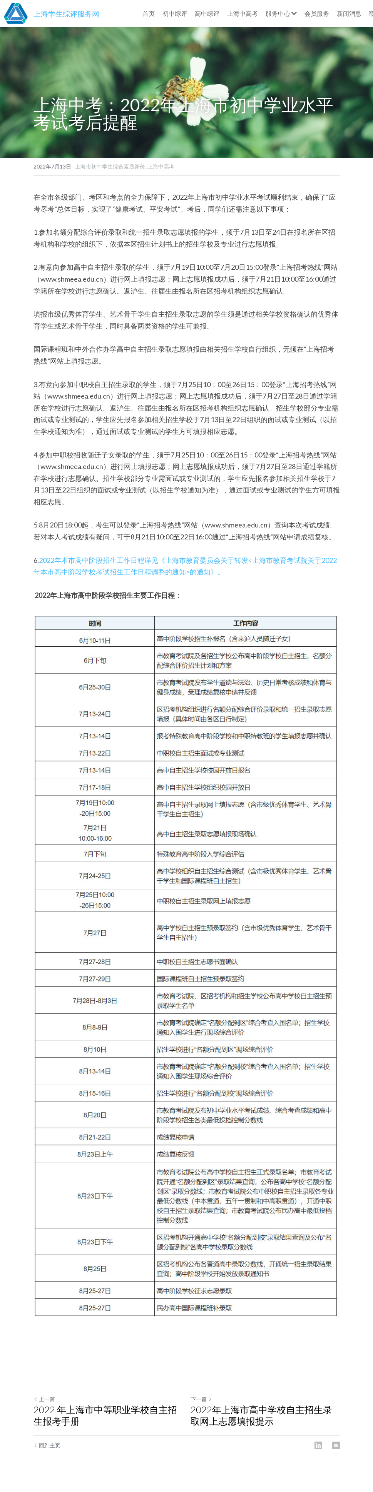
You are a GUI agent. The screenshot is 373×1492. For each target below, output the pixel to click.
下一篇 (201, 1399)
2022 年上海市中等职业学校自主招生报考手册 (105, 1415)
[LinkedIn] (318, 1445)
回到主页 (46, 1445)
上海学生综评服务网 (66, 13)
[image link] (16, 12)
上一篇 (44, 1399)
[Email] (336, 1445)
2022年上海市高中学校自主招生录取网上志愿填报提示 (261, 1415)
